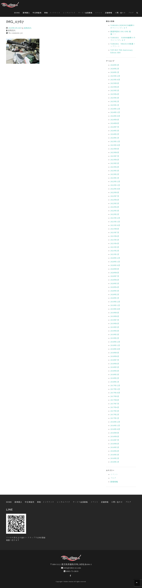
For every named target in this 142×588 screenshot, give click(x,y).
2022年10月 (115, 189)
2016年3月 (114, 455)
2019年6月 (114, 323)
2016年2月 (114, 458)
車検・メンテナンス (52, 13)
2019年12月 (115, 302)
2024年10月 (115, 116)
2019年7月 (114, 320)
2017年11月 (115, 389)
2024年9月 (114, 120)
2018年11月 (115, 345)
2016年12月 (115, 422)
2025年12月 (115, 76)
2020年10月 (115, 265)
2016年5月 (114, 447)
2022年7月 (114, 196)
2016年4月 (114, 451)
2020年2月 (114, 294)
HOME (17, 13)
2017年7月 (114, 404)
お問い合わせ (120, 13)
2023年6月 (114, 160)
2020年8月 (114, 272)
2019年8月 (114, 316)
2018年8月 (114, 356)
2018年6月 (114, 364)
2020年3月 (114, 291)
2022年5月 (114, 203)
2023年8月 (114, 152)
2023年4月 (114, 167)
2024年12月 (115, 109)
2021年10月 (115, 225)
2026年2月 (114, 69)
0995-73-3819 (72, 571)
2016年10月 (115, 429)
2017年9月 (114, 396)
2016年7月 (114, 440)
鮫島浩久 (28, 28)
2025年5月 (114, 90)
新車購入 (26, 13)
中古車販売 (37, 13)
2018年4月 (114, 371)
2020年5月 (114, 283)
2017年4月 (114, 407)
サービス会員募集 (85, 13)
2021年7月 (114, 232)
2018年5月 (114, 367)
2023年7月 (114, 156)
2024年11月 (115, 112)
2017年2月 (114, 414)
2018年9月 (114, 353)
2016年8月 (114, 436)
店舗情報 (108, 13)
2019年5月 (114, 327)
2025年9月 (114, 83)
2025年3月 (114, 98)
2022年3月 (114, 211)
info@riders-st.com (72, 568)
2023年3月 (114, 171)
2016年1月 (114, 462)
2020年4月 (114, 287)
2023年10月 (115, 145)
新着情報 (114, 482)
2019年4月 (114, 331)
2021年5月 (114, 240)
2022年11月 (115, 185)
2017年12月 (115, 385)
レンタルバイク (69, 13)
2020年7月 (114, 276)
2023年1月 (114, 178)
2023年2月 (114, 174)
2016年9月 (114, 433)
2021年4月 (114, 243)
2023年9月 (114, 149)
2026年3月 (114, 65)
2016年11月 (115, 425)
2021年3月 (114, 247)
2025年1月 (114, 105)
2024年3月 (114, 130)
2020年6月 (114, 280)
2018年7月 (114, 360)
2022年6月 (114, 200)
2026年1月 (114, 72)
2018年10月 (115, 349)
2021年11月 (115, 221)
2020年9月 (114, 269)
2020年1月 (114, 298)
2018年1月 (114, 382)
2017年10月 (115, 393)
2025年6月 (114, 87)
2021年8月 (114, 229)
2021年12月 (115, 218)
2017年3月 (114, 411)
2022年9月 (114, 192)
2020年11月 (115, 262)
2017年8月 (114, 400)
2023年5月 (114, 163)
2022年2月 (114, 214)
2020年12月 (115, 258)
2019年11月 (115, 305)
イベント (98, 13)
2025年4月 (114, 94)
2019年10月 (115, 309)
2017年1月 (114, 418)
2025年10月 (115, 79)
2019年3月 (114, 334)
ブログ (131, 13)
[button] (137, 13)
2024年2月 (114, 134)
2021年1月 (114, 254)
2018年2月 (114, 378)
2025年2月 (114, 101)
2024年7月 (114, 127)
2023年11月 (115, 141)
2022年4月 (114, 207)
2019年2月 (114, 338)
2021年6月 (114, 236)
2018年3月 (114, 374)
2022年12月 (115, 181)
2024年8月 (114, 123)
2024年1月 (114, 138)
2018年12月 (115, 342)
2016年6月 (114, 444)
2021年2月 (114, 251)
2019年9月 (114, 313)
